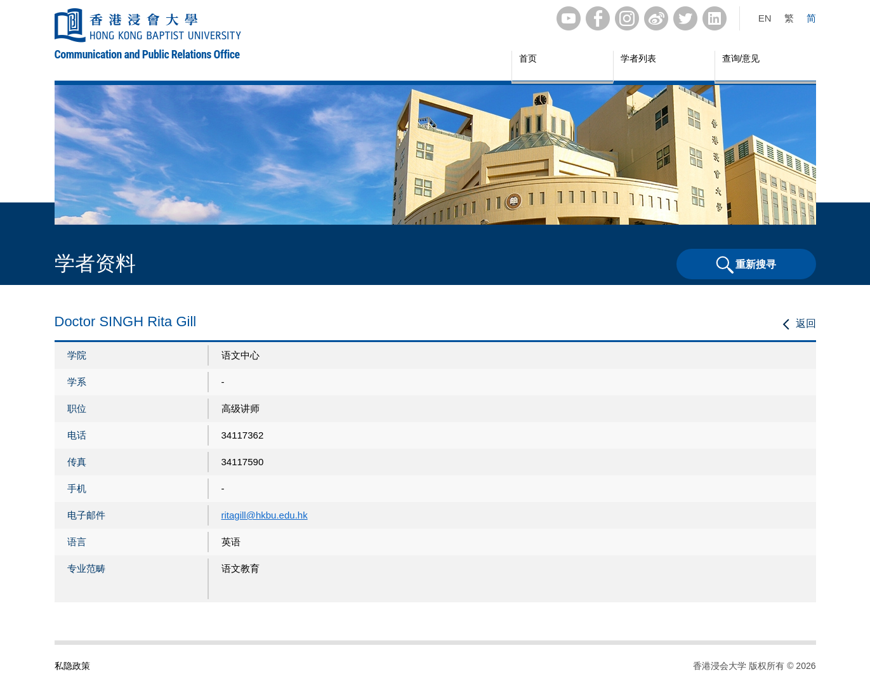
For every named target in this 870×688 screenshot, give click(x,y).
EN (765, 18)
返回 (806, 323)
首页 (528, 58)
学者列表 (638, 58)
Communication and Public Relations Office (147, 54)
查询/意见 (741, 58)
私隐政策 (72, 666)
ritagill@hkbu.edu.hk (264, 515)
